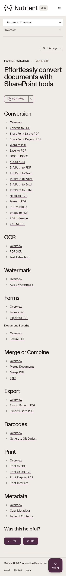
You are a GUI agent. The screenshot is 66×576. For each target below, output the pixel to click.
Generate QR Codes (23, 438)
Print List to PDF (20, 472)
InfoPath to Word (21, 173)
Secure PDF (17, 339)
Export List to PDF (21, 411)
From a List (17, 312)
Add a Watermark (21, 285)
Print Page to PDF (21, 477)
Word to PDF (18, 145)
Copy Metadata (20, 510)
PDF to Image (19, 218)
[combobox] (31, 99)
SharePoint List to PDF (24, 134)
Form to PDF (18, 201)
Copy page (15, 99)
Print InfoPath (19, 483)
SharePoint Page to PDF (25, 139)
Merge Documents (22, 366)
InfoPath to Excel (21, 184)
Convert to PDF (20, 128)
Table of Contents (21, 516)
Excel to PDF (18, 150)
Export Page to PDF (22, 405)
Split (13, 378)
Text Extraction (19, 257)
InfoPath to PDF (20, 167)
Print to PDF (18, 466)
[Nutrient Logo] (26, 8)
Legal (28, 570)
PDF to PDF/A (18, 207)
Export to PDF (19, 318)
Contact (18, 570)
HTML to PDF (18, 196)
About (7, 570)
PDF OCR (15, 251)
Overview (16, 122)
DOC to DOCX (19, 156)
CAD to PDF (17, 224)
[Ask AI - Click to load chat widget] (55, 565)
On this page (52, 48)
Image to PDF (19, 213)
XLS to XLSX (17, 162)
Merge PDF (17, 372)
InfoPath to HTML (21, 190)
